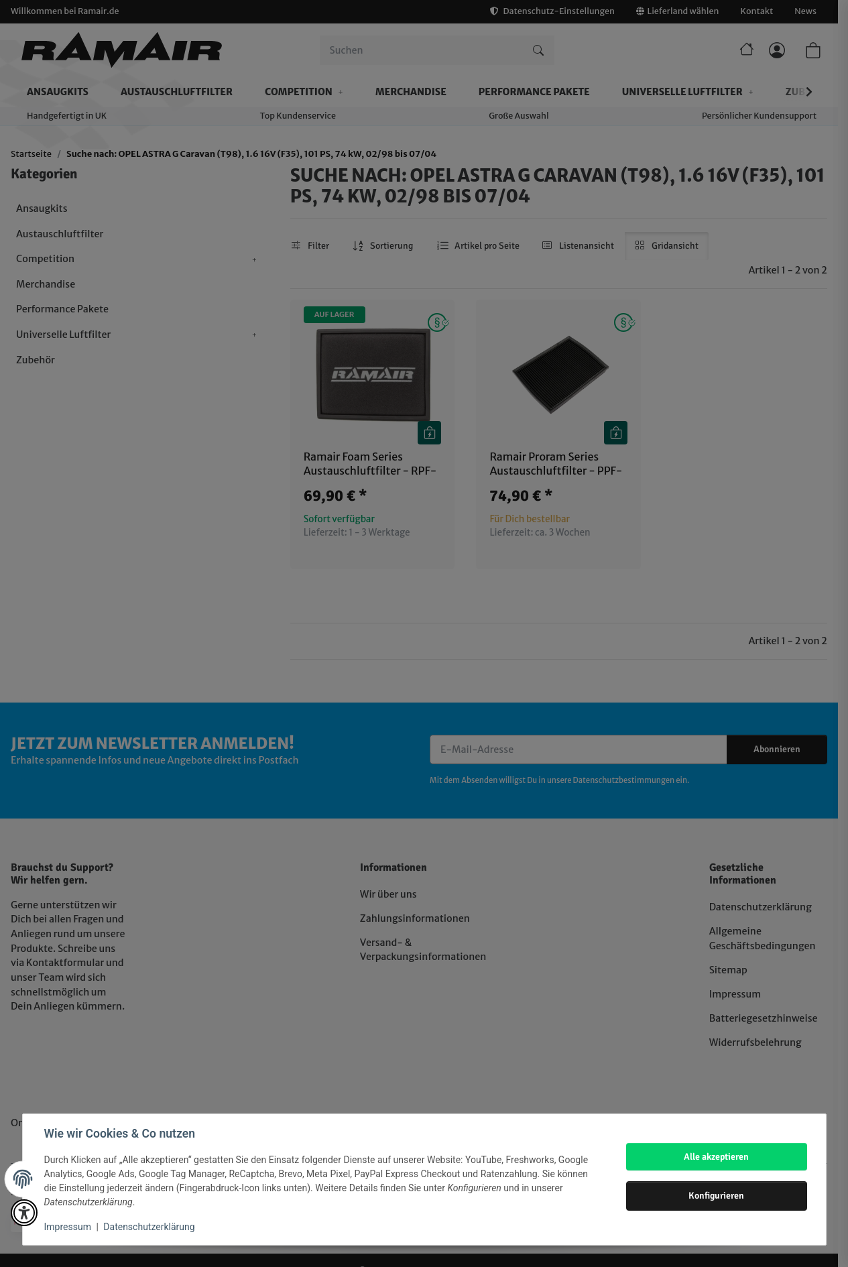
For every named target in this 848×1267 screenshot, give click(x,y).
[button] (24, 1212)
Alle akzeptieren (716, 1156)
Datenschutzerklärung (148, 1226)
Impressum (67, 1226)
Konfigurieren (716, 1195)
